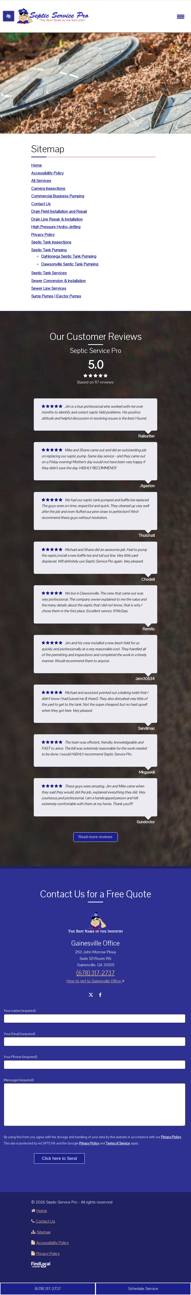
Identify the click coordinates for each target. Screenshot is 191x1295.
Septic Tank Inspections (51, 242)
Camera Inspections (48, 188)
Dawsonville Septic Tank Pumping (69, 264)
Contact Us (41, 204)
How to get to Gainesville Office (95, 981)
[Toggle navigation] (180, 16)
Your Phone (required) (20, 1056)
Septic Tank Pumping (49, 250)
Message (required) (19, 1080)
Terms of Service (118, 1143)
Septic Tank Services (49, 273)
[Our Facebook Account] (100, 995)
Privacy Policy (43, 235)
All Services (41, 181)
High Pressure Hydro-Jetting (55, 227)
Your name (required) (20, 1010)
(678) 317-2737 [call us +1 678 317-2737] (95, 973)
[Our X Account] (91, 995)
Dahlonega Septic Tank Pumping (68, 256)
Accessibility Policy (47, 173)
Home (36, 165)
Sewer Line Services (48, 288)
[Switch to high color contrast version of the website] (9, 16)
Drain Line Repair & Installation (57, 219)
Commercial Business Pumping (57, 196)
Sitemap (41, 1232)
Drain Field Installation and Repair (59, 211)
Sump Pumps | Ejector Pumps (56, 296)
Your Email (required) (19, 1034)
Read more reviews (95, 837)
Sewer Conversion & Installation (58, 281)
